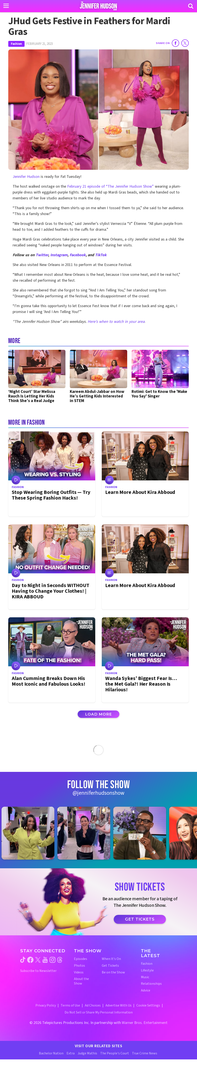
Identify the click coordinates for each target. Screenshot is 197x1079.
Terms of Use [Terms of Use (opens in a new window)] (70, 1005)
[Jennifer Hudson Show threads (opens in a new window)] (59, 960)
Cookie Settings (148, 1005)
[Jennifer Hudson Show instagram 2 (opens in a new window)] (86, 833)
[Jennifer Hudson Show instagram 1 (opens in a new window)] (30, 833)
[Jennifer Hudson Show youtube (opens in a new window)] (45, 960)
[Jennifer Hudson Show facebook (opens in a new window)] (30, 960)
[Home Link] (99, 6)
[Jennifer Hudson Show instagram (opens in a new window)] (52, 960)
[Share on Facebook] (175, 43)
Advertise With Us (118, 1005)
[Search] (190, 6)
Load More (98, 714)
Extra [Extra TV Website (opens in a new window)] (71, 1053)
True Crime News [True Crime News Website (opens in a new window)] (144, 1053)
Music (145, 977)
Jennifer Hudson (26, 176)
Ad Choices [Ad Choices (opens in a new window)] (93, 1005)
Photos (79, 965)
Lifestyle (147, 970)
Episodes (80, 959)
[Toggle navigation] (6, 6)
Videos (78, 972)
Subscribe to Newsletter (38, 971)
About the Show (81, 981)
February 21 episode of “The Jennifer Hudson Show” (111, 186)
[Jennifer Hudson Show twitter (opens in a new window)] (38, 960)
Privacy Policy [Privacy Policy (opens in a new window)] (45, 1005)
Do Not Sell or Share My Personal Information (99, 1012)
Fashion (16, 44)
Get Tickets (140, 919)
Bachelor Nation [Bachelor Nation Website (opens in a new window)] (51, 1053)
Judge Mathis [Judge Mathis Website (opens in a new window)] (87, 1053)
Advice (145, 990)
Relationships (151, 983)
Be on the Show (113, 972)
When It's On (111, 959)
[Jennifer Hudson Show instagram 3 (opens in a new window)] (141, 833)
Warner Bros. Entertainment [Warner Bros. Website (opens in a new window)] (144, 1022)
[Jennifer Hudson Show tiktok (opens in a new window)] (22, 960)
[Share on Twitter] (185, 43)
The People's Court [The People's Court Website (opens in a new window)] (114, 1053)
